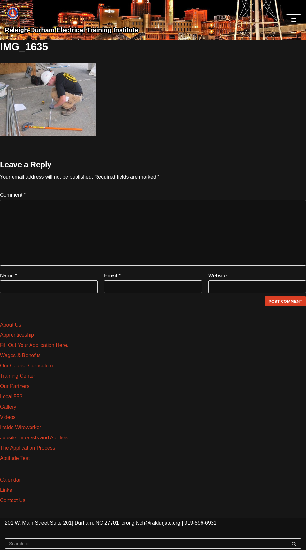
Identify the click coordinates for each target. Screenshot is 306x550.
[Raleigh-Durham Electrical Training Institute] (72, 20)
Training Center (17, 376)
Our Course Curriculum (26, 365)
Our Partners (15, 386)
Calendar (10, 479)
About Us (10, 325)
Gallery (8, 407)
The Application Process (27, 448)
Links (6, 490)
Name (8, 275)
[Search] (153, 543)
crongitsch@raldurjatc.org (151, 523)
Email (112, 275)
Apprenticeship (17, 335)
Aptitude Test (15, 458)
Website (217, 275)
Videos (8, 417)
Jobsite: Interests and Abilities (34, 437)
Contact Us (12, 500)
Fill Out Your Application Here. (34, 345)
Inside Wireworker (20, 427)
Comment (13, 195)
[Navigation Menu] (293, 19)
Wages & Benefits (20, 355)
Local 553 (11, 396)
